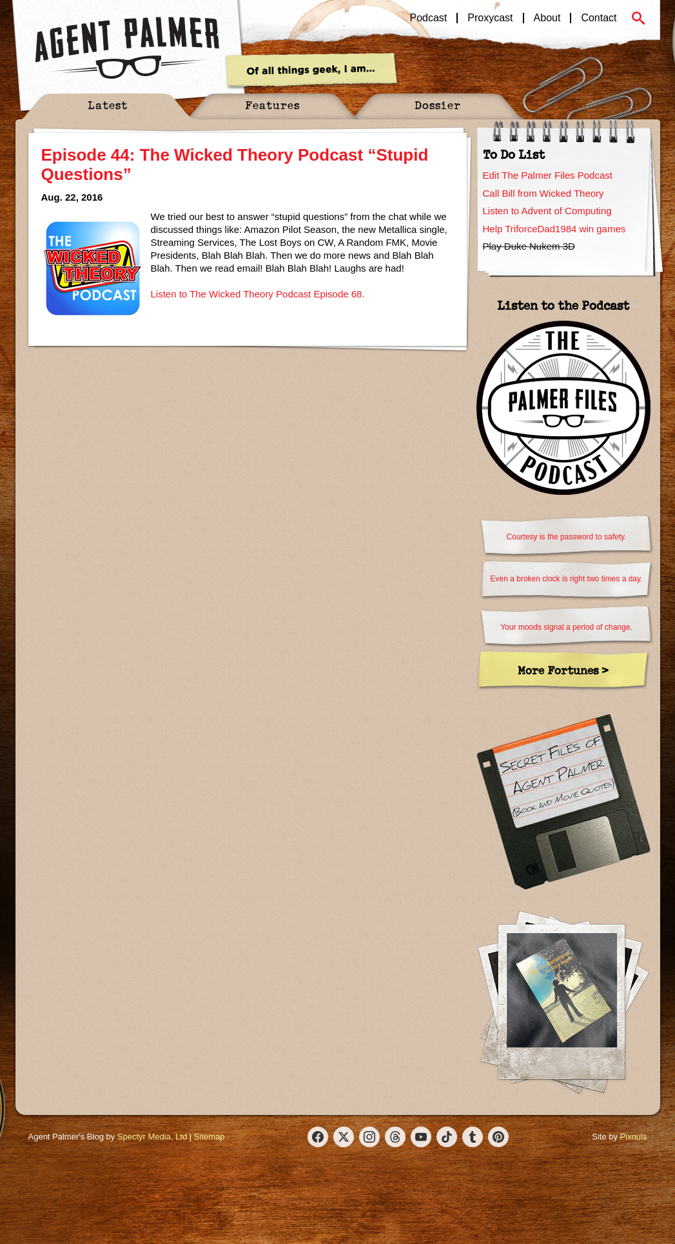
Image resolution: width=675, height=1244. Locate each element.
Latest (108, 105)
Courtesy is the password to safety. (567, 536)
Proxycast (490, 18)
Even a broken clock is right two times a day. (567, 578)
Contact (598, 18)
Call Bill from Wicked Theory (543, 193)
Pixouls (633, 1136)
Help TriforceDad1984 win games (554, 228)
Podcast (428, 18)
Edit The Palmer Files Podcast (547, 175)
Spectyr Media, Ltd (152, 1136)
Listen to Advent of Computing (547, 210)
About (547, 18)
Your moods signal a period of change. (566, 627)
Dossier (438, 105)
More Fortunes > (563, 670)
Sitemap (209, 1136)
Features (272, 105)
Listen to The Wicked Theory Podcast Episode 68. (258, 293)
